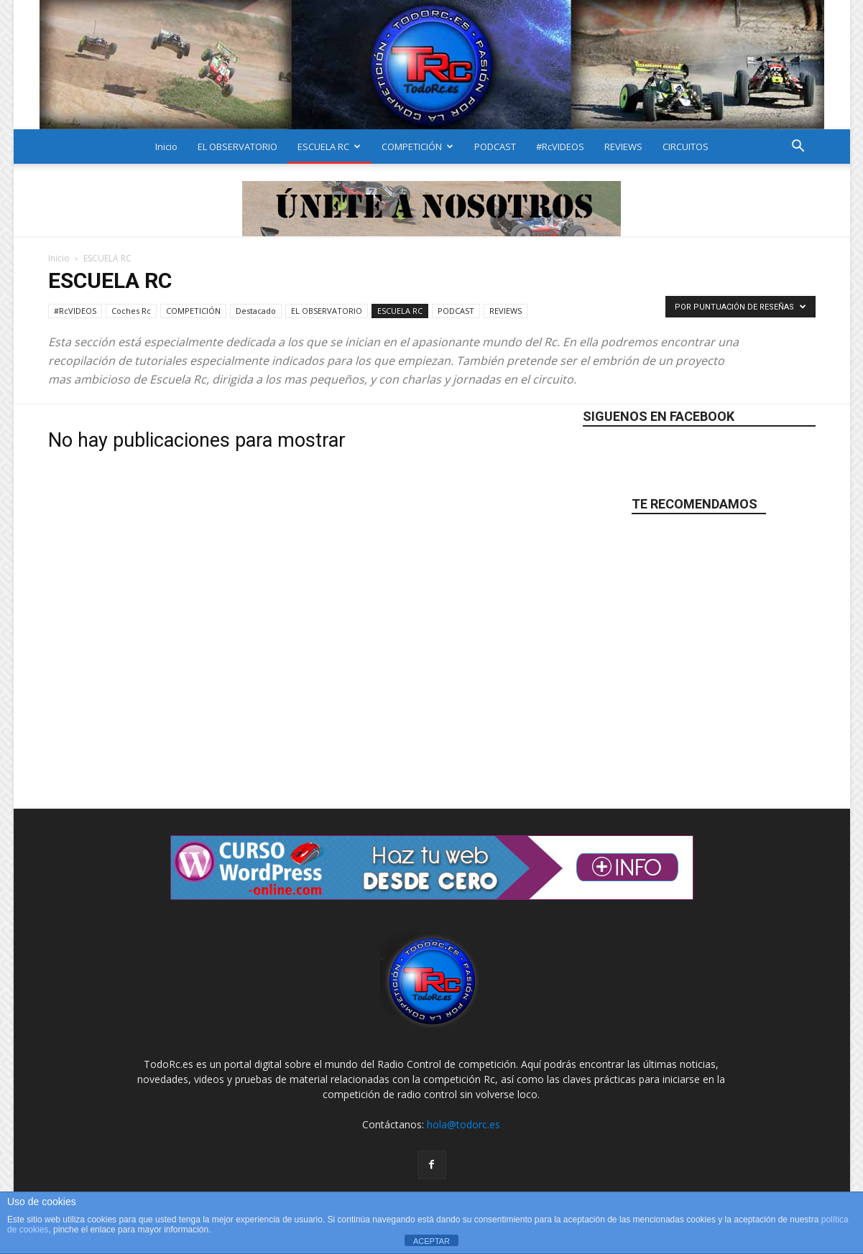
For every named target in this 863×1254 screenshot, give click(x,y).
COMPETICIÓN (417, 146)
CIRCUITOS (686, 146)
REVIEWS (623, 146)
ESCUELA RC (329, 146)
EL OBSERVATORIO (237, 146)
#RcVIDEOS (560, 146)
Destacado (256, 310)
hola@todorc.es (463, 1124)
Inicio (166, 146)
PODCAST (495, 146)
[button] (798, 147)
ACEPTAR (431, 1241)
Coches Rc (131, 310)
